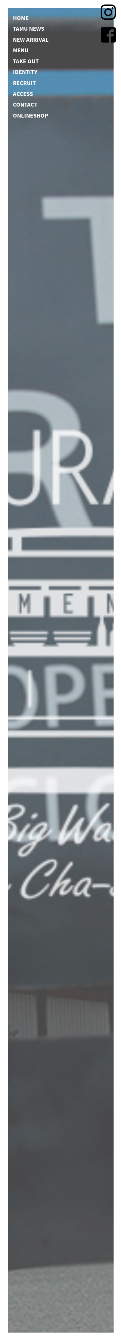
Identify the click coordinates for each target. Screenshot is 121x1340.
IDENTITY (25, 72)
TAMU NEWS (28, 28)
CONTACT (25, 104)
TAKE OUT (26, 61)
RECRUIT (24, 83)
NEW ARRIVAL (31, 39)
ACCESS (23, 93)
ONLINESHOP (30, 115)
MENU (20, 50)
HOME (21, 17)
